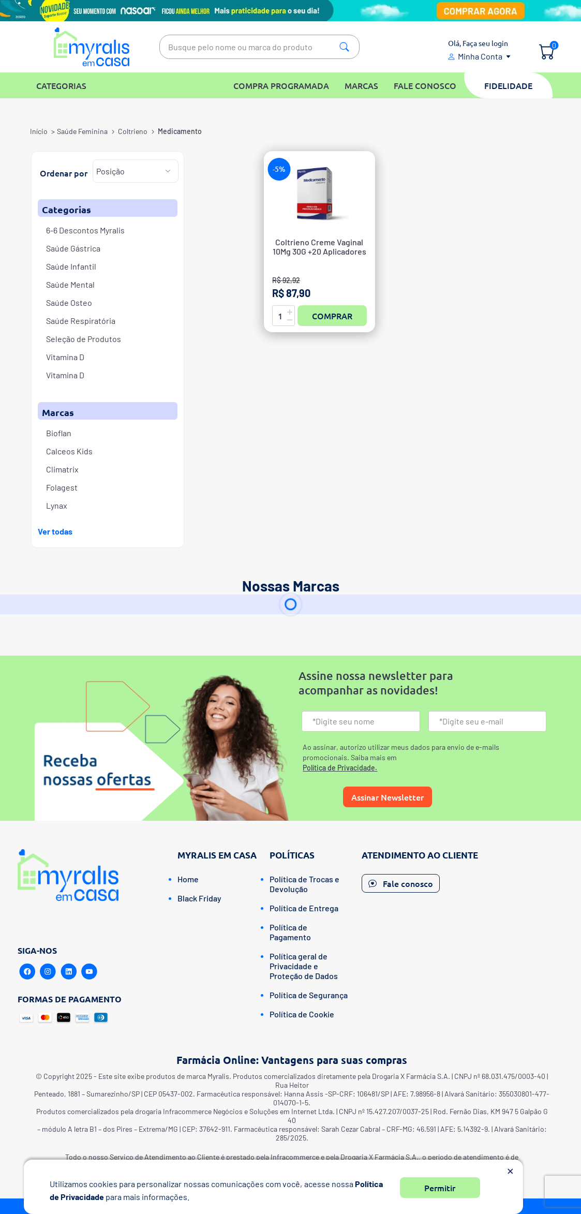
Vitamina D (65, 357)
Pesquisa (344, 47)
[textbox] (259, 47)
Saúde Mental (70, 284)
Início (39, 131)
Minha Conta (480, 56)
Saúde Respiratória (80, 320)
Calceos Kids (69, 451)
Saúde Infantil (71, 266)
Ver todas (55, 531)
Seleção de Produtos (83, 339)
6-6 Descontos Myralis (85, 230)
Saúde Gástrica (73, 248)
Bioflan (58, 433)
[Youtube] (89, 972)
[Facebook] (27, 972)
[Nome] (361, 721)
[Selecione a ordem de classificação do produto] (135, 171)
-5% (279, 169)
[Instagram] (48, 972)
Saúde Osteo (69, 302)
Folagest (62, 487)
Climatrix (62, 469)
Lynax (56, 505)
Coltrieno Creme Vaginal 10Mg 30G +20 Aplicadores (319, 247)
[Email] (487, 721)
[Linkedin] (69, 972)
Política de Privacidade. (340, 767)
